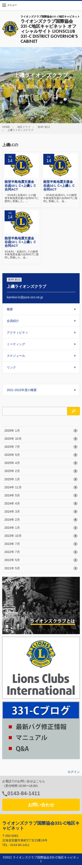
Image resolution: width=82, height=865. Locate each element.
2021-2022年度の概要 (22, 390)
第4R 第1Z (44, 127)
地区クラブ (23, 127)
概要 (10, 309)
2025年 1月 (41, 479)
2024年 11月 (41, 487)
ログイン (74, 772)
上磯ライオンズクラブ (20, 130)
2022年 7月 (41, 552)
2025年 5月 (41, 455)
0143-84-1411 (23, 793)
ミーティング (16, 344)
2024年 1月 (41, 528)
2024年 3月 (41, 512)
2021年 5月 (41, 568)
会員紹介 (13, 321)
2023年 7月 (41, 544)
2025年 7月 (41, 447)
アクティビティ (17, 332)
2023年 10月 (41, 536)
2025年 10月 (41, 439)
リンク (11, 367)
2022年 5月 (41, 560)
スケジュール (16, 355)
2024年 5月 (41, 496)
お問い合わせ (41, 804)
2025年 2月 (41, 471)
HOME (6, 127)
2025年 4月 (41, 463)
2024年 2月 (41, 520)
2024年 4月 (41, 504)
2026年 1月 (41, 431)
